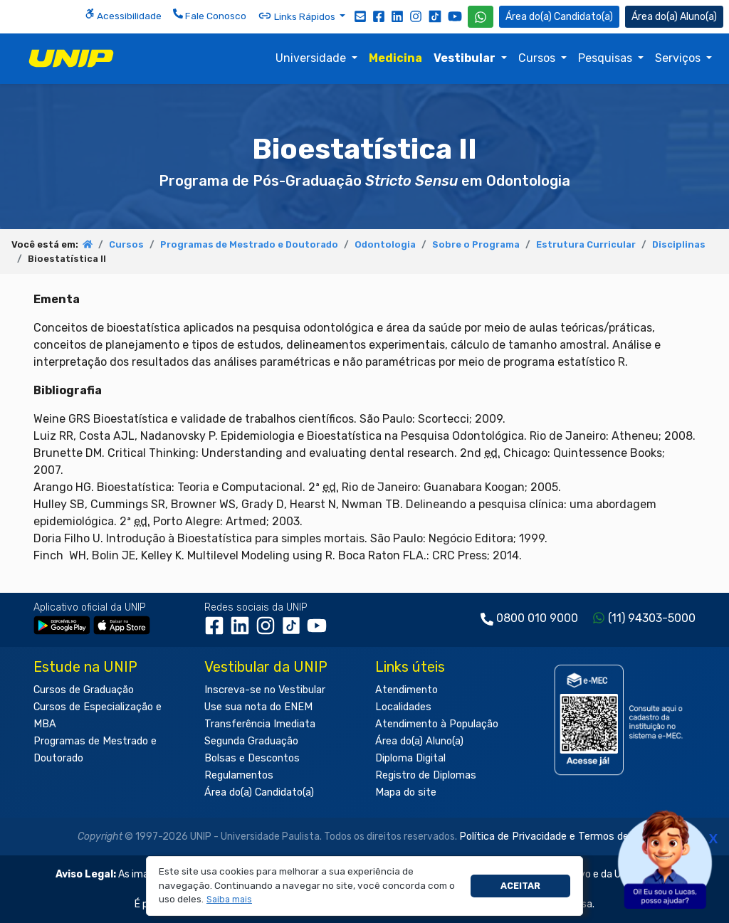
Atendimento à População (436, 724)
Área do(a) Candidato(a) (259, 792)
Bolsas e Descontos (252, 758)
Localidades (403, 707)
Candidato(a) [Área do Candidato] (559, 17)
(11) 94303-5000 (652, 618)
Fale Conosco (209, 15)
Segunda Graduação (251, 741)
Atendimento (406, 690)
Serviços (679, 58)
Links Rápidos (297, 16)
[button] (229, 899)
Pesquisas (606, 58)
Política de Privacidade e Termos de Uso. (555, 836)
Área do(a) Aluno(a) (419, 741)
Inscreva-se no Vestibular (264, 690)
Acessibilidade (123, 15)
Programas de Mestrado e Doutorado (249, 244)
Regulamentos (238, 775)
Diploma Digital (410, 758)
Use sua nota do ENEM (258, 707)
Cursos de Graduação (83, 690)
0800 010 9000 (537, 618)
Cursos (538, 58)
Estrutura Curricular (586, 244)
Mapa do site (405, 792)
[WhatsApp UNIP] (480, 17)
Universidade (312, 58)
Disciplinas (679, 244)
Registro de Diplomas (425, 775)
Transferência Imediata (259, 724)
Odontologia (385, 244)
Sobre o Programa (476, 244)
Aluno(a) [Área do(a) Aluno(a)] (674, 17)
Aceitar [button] (520, 885)
